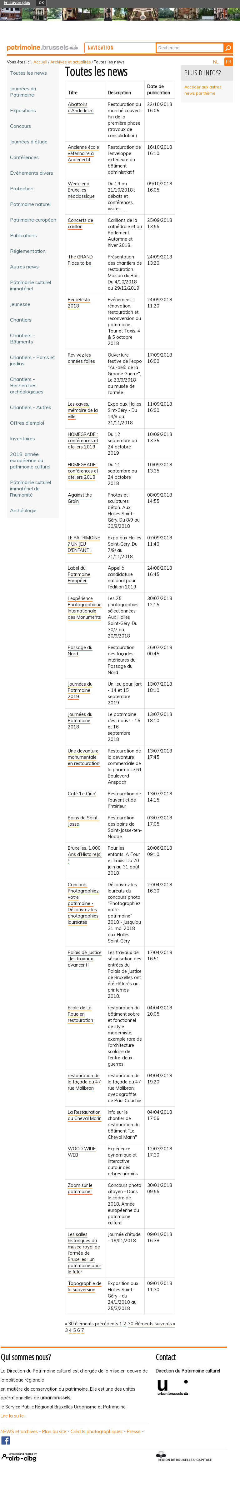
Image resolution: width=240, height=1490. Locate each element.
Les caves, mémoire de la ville (83, 410)
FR (228, 62)
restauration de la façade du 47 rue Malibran (84, 1082)
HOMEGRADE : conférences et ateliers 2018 (83, 471)
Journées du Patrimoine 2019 (80, 690)
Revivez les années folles (81, 358)
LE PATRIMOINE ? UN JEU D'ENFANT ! (84, 544)
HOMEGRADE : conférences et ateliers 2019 (83, 441)
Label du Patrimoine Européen (79, 574)
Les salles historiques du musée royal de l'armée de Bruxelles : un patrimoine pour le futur (84, 1253)
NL (216, 62)
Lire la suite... (14, 1416)
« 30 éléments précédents (92, 1324)
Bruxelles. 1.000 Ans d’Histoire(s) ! (85, 854)
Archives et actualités (70, 61)
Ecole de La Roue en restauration (80, 1014)
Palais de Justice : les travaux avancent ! (85, 959)
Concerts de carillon (80, 223)
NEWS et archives (19, 1431)
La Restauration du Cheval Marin (85, 1115)
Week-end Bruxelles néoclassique (81, 190)
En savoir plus (17, 2)
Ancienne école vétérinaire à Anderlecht (83, 153)
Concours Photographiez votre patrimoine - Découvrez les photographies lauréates (83, 903)
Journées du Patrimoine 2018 (80, 721)
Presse (134, 1431)
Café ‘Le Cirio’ (82, 794)
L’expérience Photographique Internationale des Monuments (85, 608)
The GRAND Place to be (80, 260)
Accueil (40, 61)
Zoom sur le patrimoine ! (80, 1188)
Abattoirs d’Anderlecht (81, 107)
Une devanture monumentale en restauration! (84, 757)
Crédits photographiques (96, 1431)
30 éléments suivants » (151, 1324)
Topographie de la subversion (85, 1286)
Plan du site (54, 1431)
